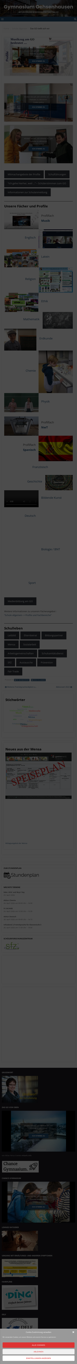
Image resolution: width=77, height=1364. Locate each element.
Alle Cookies (38, 1345)
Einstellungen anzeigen (38, 1358)
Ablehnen (38, 1352)
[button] (73, 1332)
